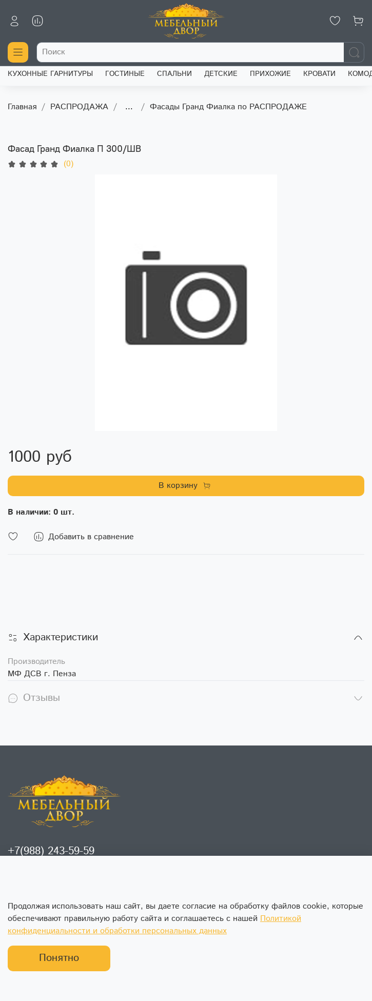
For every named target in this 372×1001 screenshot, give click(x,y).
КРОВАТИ (319, 74)
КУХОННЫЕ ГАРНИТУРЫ (50, 74)
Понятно (59, 958)
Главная (22, 107)
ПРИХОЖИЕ (270, 74)
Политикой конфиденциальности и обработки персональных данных (154, 925)
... (129, 107)
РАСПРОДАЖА (79, 107)
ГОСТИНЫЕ (125, 74)
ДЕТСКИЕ (221, 74)
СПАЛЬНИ (174, 74)
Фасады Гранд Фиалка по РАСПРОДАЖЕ (228, 107)
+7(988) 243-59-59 (51, 851)
